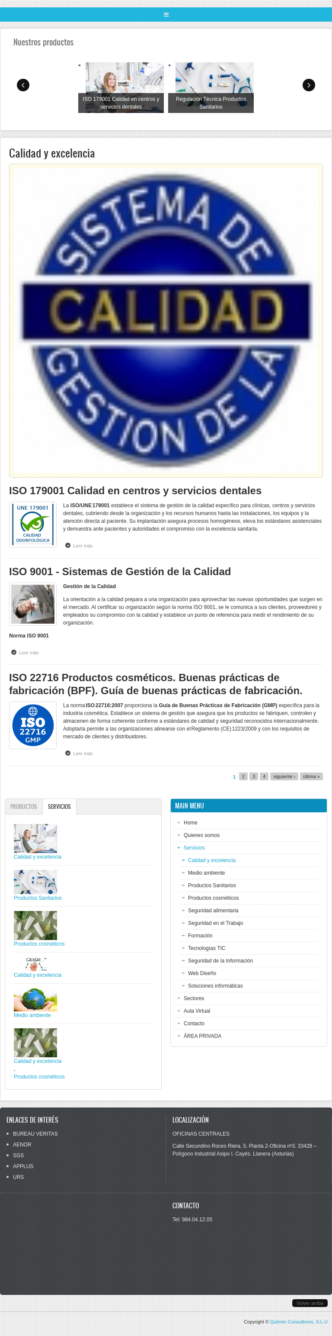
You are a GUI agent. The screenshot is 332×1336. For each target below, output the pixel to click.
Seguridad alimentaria (213, 911)
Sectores (194, 998)
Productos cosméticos (213, 898)
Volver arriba (310, 1303)
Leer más (85, 545)
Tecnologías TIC (207, 948)
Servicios (62, 806)
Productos (23, 806)
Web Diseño (202, 973)
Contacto (194, 1024)
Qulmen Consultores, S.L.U (299, 1321)
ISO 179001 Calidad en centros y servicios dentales (135, 490)
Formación (200, 936)
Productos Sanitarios (212, 885)
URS (18, 1177)
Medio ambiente (206, 873)
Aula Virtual (197, 1011)
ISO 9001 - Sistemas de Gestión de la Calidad (120, 571)
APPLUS (23, 1166)
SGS (18, 1156)
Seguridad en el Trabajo (215, 923)
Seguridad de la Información (220, 961)
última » (311, 776)
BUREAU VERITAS (35, 1134)
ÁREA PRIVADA (202, 1036)
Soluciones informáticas (215, 986)
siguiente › (284, 776)
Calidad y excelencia (212, 860)
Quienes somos (202, 835)
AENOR (22, 1145)
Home (191, 823)
